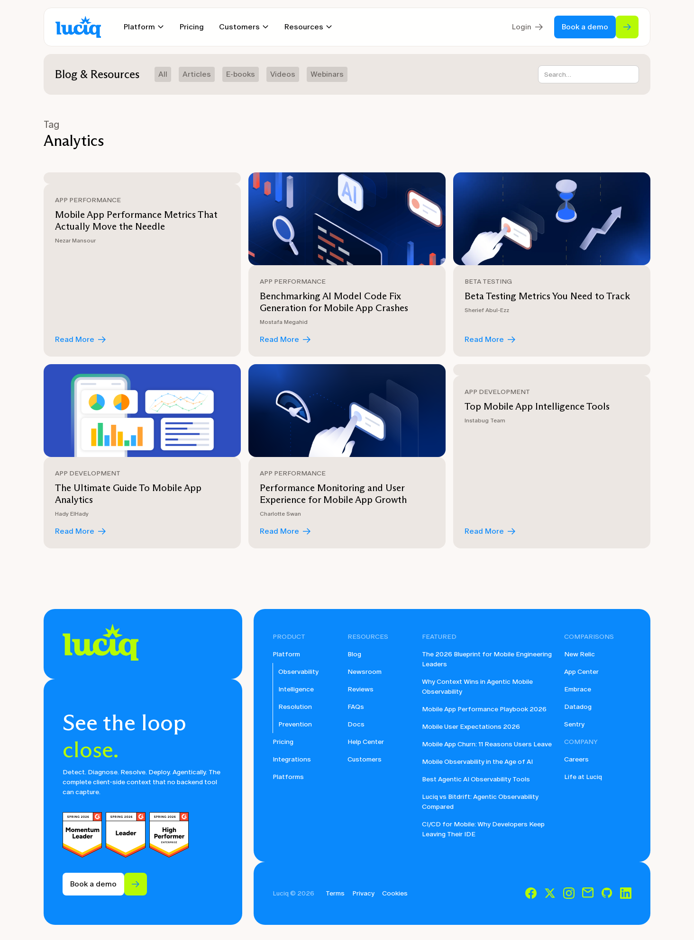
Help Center (365, 742)
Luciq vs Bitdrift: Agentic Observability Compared (480, 802)
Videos (282, 74)
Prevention (295, 724)
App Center (581, 672)
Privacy (363, 893)
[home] (78, 27)
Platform (286, 654)
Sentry (574, 724)
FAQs (355, 707)
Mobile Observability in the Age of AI (477, 762)
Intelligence (296, 689)
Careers (576, 759)
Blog (354, 654)
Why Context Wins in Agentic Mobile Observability (477, 687)
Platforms (288, 777)
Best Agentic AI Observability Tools (476, 779)
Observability (298, 672)
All (162, 74)
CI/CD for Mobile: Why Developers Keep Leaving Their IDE (483, 829)
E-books (240, 74)
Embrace (577, 689)
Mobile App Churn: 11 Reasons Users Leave (487, 744)
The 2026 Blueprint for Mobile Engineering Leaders (487, 659)
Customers (364, 759)
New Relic (579, 654)
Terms (335, 893)
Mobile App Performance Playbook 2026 (484, 709)
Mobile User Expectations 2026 (471, 727)
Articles (197, 74)
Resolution (295, 707)
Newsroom (364, 672)
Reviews (360, 689)
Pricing (192, 26)
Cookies (395, 893)
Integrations (292, 759)
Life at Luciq (583, 777)
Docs (356, 724)
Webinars (327, 74)
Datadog (578, 707)
